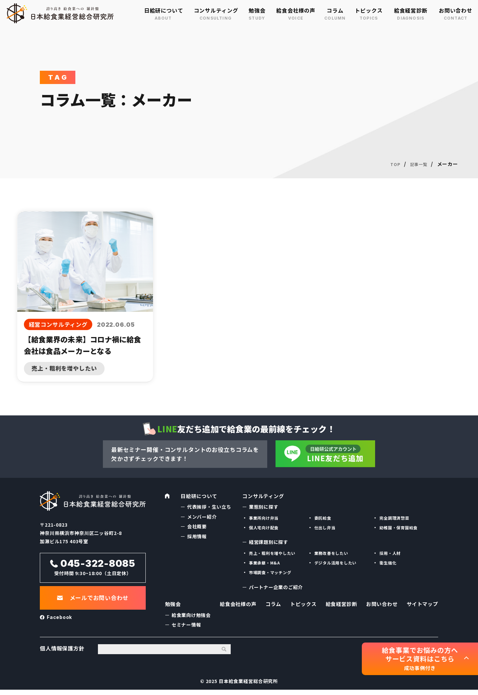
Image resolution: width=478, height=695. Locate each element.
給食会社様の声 (295, 10)
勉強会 (257, 10)
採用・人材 (390, 553)
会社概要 (197, 526)
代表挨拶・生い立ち (209, 506)
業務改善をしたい (331, 553)
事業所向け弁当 (264, 518)
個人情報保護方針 (62, 653)
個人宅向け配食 (264, 527)
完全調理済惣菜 (394, 518)
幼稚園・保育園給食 (398, 527)
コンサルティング (216, 10)
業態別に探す (264, 506)
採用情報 (197, 536)
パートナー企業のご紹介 (276, 587)
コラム (335, 10)
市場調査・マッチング (270, 572)
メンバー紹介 (202, 516)
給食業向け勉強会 (191, 617)
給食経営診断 (411, 10)
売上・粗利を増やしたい (272, 553)
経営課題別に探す (268, 542)
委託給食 (322, 518)
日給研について (163, 10)
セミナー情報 (186, 627)
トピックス (369, 10)
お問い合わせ (455, 10)
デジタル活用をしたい (335, 562)
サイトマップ (421, 606)
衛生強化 (387, 562)
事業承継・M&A (264, 562)
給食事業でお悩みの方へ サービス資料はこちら (420, 658)
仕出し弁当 (325, 527)
